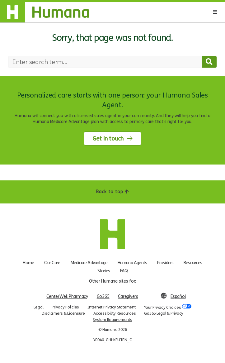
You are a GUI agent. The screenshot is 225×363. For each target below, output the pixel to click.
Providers (165, 262)
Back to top (112, 191)
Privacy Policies (65, 307)
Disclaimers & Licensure (63, 313)
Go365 (103, 296)
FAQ (124, 270)
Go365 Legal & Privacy (163, 313)
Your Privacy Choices (167, 307)
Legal (38, 307)
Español (178, 296)
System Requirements (112, 319)
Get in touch (108, 138)
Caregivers (128, 296)
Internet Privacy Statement (111, 307)
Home (28, 262)
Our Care (52, 262)
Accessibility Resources (114, 313)
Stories (103, 270)
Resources (193, 262)
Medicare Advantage (88, 262)
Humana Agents (132, 262)
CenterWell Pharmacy (67, 296)
